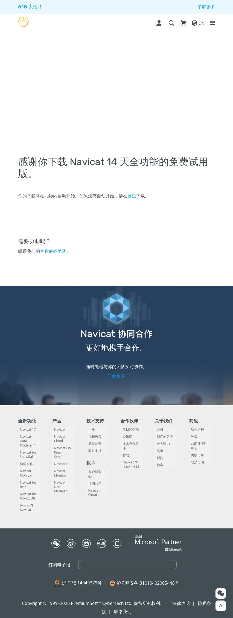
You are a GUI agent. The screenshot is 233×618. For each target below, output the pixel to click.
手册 (89, 429)
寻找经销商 (129, 429)
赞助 (124, 451)
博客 (158, 465)
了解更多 (116, 376)
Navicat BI (60, 455)
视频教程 (93, 436)
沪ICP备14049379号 (81, 578)
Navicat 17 (26, 429)
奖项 (158, 451)
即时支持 (93, 451)
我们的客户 (163, 436)
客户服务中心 (96, 472)
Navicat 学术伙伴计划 (130, 460)
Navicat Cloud (62, 436)
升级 (192, 436)
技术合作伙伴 (130, 444)
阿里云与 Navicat (24, 503)
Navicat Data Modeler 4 (27, 438)
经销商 (125, 436)
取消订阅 (195, 462)
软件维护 (195, 429)
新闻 (158, 458)
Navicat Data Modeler (62, 476)
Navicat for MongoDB (26, 491)
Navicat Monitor (24, 469)
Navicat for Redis (26, 480)
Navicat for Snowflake (26, 450)
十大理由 (161, 444)
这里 (131, 196)
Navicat (57, 429)
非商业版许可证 (199, 446)
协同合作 (24, 459)
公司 (158, 429)
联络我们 (123, 607)
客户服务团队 (53, 251)
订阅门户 (93, 479)
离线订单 (195, 455)
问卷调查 (93, 444)
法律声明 (181, 599)
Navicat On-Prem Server (61, 446)
